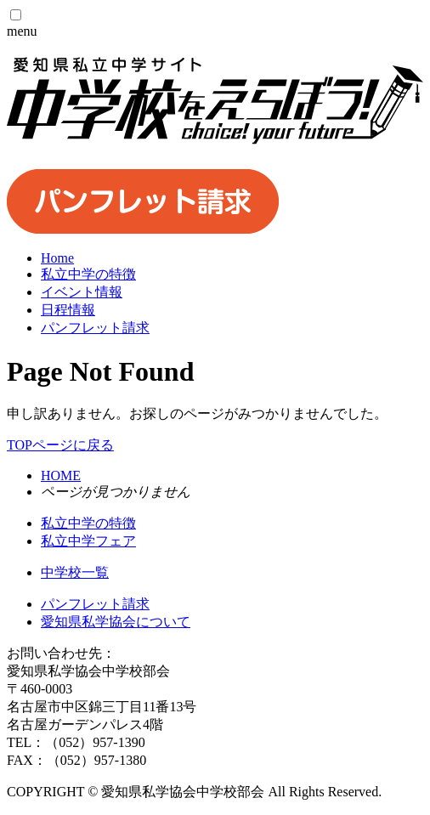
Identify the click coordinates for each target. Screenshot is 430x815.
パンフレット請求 (95, 604)
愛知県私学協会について (115, 621)
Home (57, 258)
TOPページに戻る (60, 445)
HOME (61, 475)
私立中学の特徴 (88, 523)
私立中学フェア (88, 541)
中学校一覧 (75, 572)
